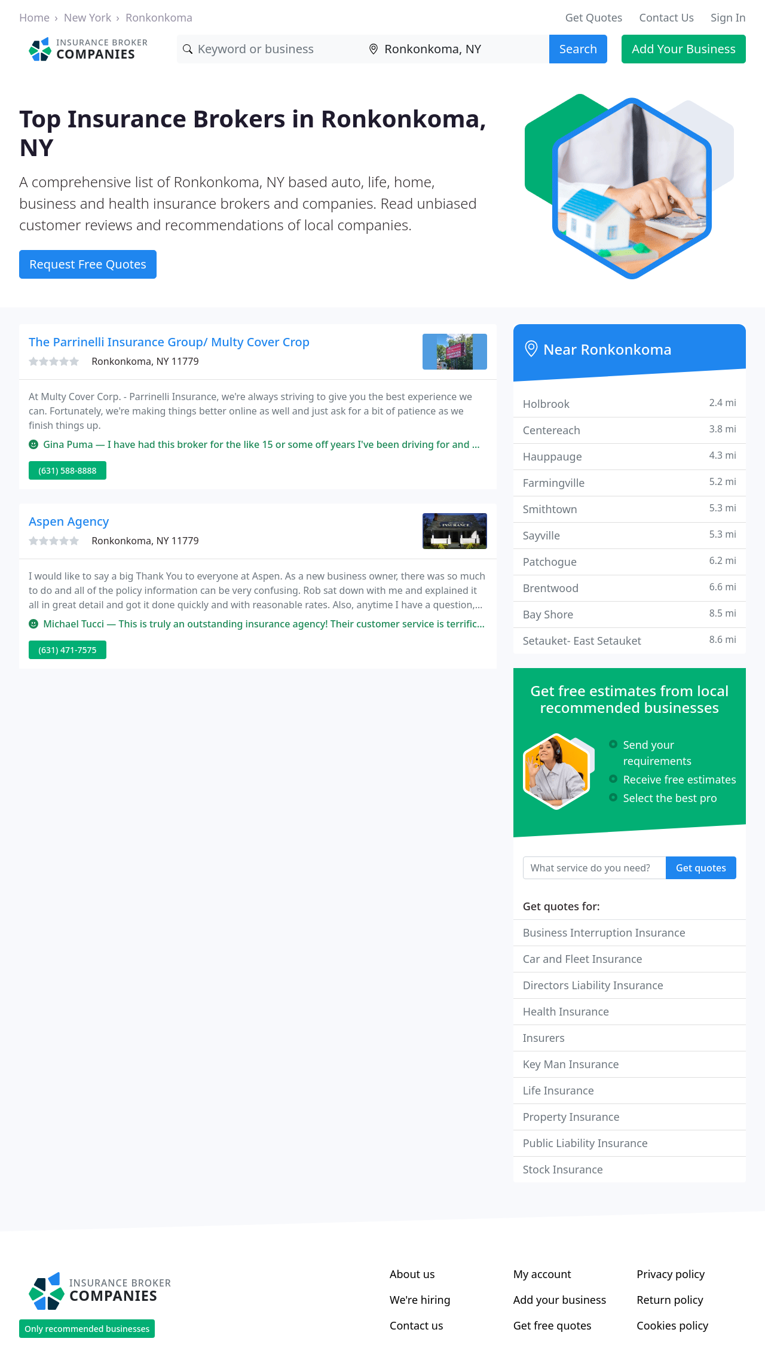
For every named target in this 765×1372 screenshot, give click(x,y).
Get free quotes (552, 1325)
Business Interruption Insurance (604, 932)
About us (412, 1274)
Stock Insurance (563, 1169)
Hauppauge (629, 456)
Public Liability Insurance (585, 1143)
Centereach (629, 429)
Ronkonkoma (159, 17)
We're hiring (420, 1299)
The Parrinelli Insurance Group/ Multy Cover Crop (169, 342)
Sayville (629, 535)
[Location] (456, 49)
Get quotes (701, 867)
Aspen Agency (69, 521)
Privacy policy (671, 1274)
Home (34, 17)
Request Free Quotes (87, 264)
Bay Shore (629, 613)
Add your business (560, 1299)
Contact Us (666, 17)
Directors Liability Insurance (593, 985)
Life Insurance (558, 1090)
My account (542, 1274)
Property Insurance (571, 1116)
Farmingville (629, 482)
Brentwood (629, 587)
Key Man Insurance (571, 1064)
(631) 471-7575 (68, 649)
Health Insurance (566, 1011)
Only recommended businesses (87, 1328)
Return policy (670, 1299)
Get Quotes (594, 17)
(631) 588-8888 (68, 470)
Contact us (416, 1325)
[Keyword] (270, 49)
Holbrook (629, 403)
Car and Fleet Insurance (582, 959)
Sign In (728, 17)
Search (578, 49)
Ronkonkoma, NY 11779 (144, 361)
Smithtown (629, 508)
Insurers (544, 1037)
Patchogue (629, 561)
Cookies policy (672, 1325)
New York (88, 17)
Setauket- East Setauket (629, 640)
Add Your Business (684, 49)
